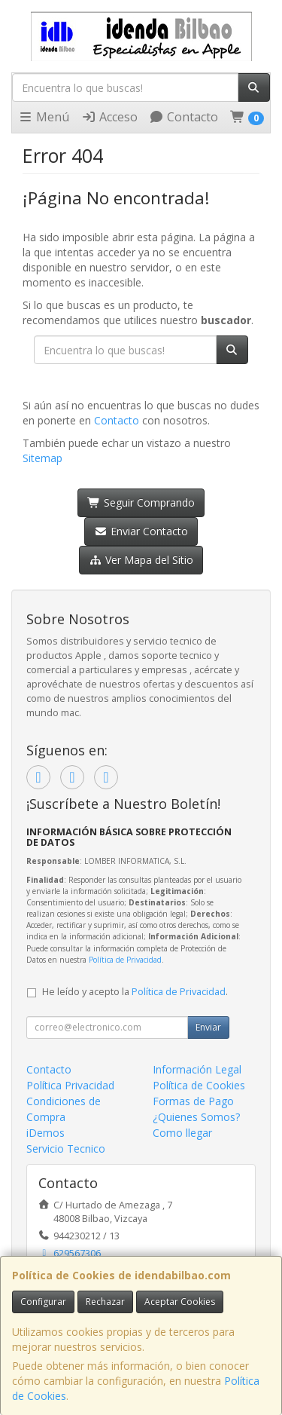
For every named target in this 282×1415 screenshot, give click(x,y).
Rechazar (105, 1301)
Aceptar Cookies (179, 1301)
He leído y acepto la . (135, 991)
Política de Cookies (199, 1085)
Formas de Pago (193, 1101)
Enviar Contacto (141, 531)
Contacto (183, 117)
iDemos (45, 1133)
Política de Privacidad (125, 959)
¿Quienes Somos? (196, 1117)
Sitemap (42, 458)
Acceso (109, 117)
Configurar (43, 1301)
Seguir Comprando (141, 502)
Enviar (208, 1027)
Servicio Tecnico (65, 1148)
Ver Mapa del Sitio (141, 560)
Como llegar (182, 1133)
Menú (43, 117)
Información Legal (197, 1069)
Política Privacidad (70, 1085)
